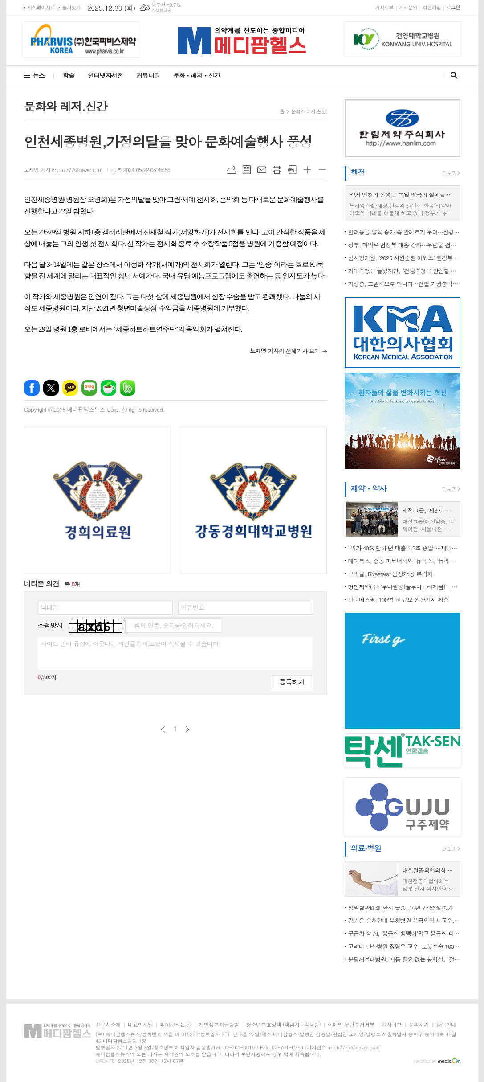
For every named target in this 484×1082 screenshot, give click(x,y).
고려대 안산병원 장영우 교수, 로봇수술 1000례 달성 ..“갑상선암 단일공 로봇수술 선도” (404, 946)
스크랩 (292, 169)
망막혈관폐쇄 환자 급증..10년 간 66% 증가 (400, 907)
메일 (261, 169)
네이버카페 (108, 388)
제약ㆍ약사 (368, 488)
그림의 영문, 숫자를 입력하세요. (170, 625)
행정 (358, 172)
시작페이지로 (41, 7)
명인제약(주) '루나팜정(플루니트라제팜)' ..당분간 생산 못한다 (404, 586)
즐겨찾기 (71, 7)
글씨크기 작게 (322, 169)
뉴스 (39, 75)
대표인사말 (140, 1024)
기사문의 (408, 7)
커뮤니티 (148, 75)
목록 (246, 169)
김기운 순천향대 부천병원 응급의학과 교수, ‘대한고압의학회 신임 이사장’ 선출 (404, 920)
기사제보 (384, 7)
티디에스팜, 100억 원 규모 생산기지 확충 (398, 599)
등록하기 (291, 681)
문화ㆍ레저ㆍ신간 (196, 75)
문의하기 (419, 1024)
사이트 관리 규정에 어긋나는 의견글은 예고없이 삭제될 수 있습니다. (131, 643)
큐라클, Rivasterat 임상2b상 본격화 (390, 574)
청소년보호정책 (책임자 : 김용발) (283, 1024)
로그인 (453, 7)
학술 (68, 75)
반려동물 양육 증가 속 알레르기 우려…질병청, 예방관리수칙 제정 (404, 232)
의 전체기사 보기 (285, 351)
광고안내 (446, 1024)
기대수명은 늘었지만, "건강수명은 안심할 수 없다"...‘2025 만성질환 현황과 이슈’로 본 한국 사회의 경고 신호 (404, 270)
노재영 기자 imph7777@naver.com (63, 169)
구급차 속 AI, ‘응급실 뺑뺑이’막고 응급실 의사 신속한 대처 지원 (404, 933)
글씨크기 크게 (307, 169)
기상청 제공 (161, 10)
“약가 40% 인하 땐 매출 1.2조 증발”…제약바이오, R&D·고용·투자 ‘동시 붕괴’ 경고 (404, 548)
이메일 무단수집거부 (351, 1024)
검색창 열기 (452, 75)
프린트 (277, 169)
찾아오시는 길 (175, 1024)
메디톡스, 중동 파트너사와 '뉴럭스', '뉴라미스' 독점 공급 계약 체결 (404, 561)
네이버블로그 (89, 388)
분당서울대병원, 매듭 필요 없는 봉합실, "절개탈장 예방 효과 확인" (404, 959)
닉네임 (49, 607)
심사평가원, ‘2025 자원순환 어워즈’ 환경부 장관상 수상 (404, 258)
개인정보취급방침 (219, 1024)
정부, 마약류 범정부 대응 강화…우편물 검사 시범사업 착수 (404, 245)
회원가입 (432, 7)
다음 (187, 729)
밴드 (127, 388)
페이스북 (32, 388)
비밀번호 (193, 607)
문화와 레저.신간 (308, 111)
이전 (163, 729)
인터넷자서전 (105, 75)
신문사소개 (108, 1024)
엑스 (51, 388)
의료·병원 (366, 848)
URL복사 (231, 169)
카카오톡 (70, 388)
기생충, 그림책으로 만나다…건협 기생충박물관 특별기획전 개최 (404, 283)
